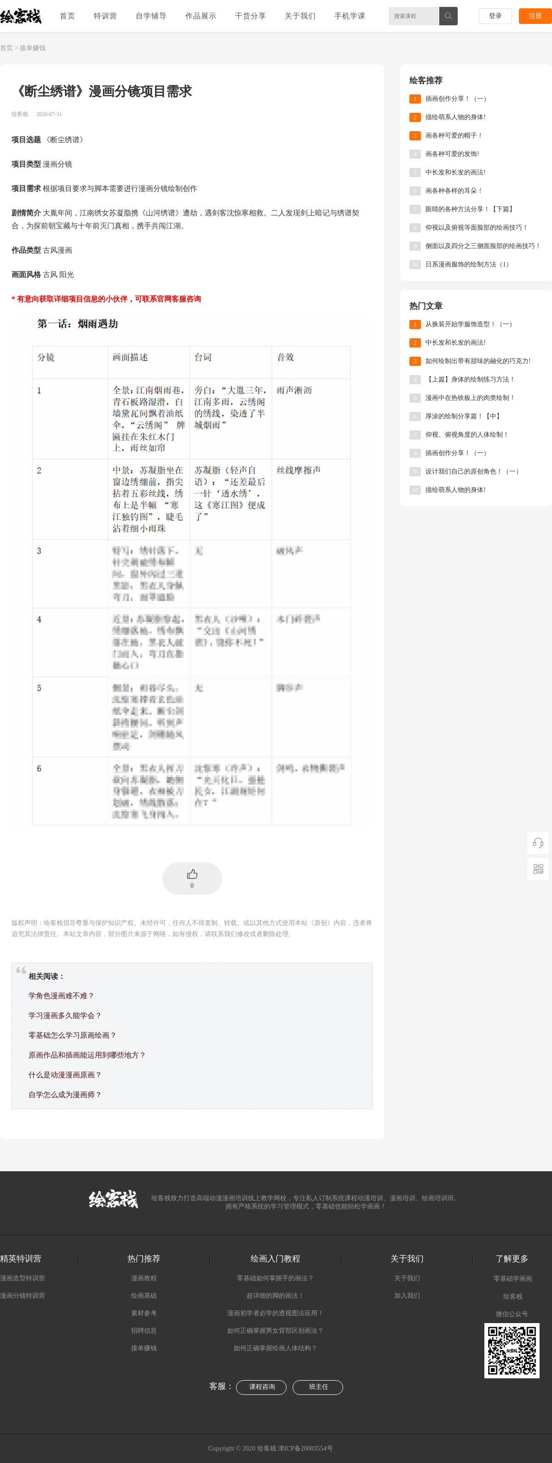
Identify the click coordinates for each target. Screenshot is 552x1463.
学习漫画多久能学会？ (65, 1015)
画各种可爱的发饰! (452, 153)
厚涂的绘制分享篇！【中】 (464, 416)
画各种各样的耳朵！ (454, 190)
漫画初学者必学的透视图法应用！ (275, 1313)
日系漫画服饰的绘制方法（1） (469, 264)
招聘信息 (144, 1330)
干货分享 (250, 16)
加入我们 (407, 1295)
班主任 (318, 1386)
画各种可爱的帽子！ (454, 135)
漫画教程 (144, 1278)
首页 (67, 16)
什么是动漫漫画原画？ (65, 1075)
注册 (535, 15)
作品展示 (201, 16)
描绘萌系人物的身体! (456, 117)
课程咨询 (262, 1386)
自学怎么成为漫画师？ (65, 1095)
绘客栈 (513, 1296)
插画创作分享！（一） (458, 98)
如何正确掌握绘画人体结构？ (275, 1348)
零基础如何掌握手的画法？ (275, 1278)
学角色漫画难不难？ (62, 996)
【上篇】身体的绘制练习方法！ (471, 379)
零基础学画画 (513, 1278)
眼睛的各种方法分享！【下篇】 (471, 209)
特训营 (105, 16)
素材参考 (144, 1313)
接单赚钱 (33, 48)
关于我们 (300, 16)
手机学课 (350, 16)
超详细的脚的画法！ (276, 1295)
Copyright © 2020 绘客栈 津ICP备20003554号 (271, 1448)
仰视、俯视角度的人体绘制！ (467, 434)
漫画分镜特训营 (22, 1295)
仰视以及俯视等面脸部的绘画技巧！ (477, 227)
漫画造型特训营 (22, 1278)
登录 (495, 15)
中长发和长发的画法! (456, 172)
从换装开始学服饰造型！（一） (471, 324)
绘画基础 (144, 1295)
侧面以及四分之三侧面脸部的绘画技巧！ (483, 246)
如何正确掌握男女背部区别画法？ (275, 1330)
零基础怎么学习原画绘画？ (73, 1035)
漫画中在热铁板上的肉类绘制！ (471, 397)
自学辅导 (151, 16)
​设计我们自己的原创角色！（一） (474, 471)
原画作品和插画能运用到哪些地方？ (87, 1055)
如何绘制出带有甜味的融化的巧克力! (478, 361)
